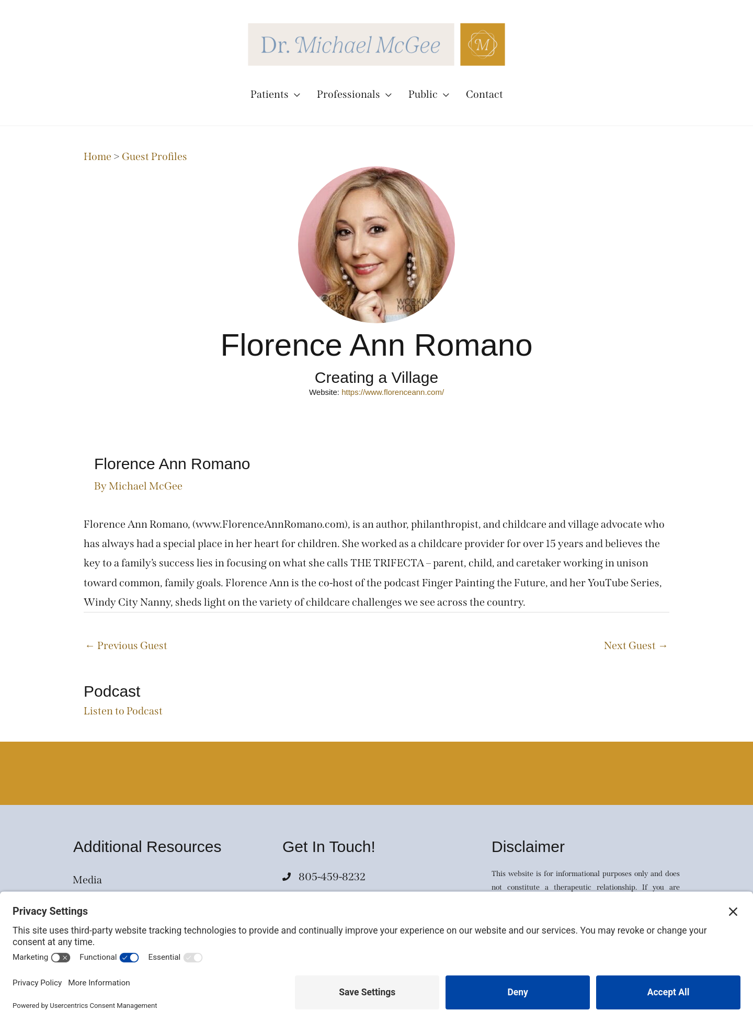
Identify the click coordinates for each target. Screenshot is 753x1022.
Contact (484, 94)
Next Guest (636, 645)
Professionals (348, 94)
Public (423, 94)
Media (87, 879)
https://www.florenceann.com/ (392, 392)
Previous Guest (126, 645)
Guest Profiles (154, 156)
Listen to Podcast (123, 711)
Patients (269, 94)
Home (97, 156)
